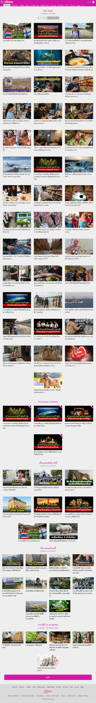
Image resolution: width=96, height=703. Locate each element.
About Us (63, 696)
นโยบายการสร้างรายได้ (52, 696)
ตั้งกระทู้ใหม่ (52, 13)
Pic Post (53, 5)
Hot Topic (48, 10)
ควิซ (66, 5)
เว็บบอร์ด (14, 5)
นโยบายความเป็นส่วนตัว (27, 696)
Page (78, 5)
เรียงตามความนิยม (53, 18)
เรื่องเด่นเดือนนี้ (48, 548)
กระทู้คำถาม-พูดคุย (48, 624)
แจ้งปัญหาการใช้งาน (82, 696)
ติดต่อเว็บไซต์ (71, 696)
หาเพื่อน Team (44, 5)
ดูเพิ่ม (48, 678)
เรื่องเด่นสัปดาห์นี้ (48, 463)
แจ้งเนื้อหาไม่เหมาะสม (48, 699)
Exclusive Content (48, 401)
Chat (27, 5)
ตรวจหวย (60, 5)
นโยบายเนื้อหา (40, 696)
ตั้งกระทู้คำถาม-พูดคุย (52, 628)
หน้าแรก (7, 5)
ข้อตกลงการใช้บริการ (13, 696)
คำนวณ (72, 5)
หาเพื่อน (21, 5)
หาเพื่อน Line (35, 5)
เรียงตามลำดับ (41, 18)
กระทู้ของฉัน (43, 13)
